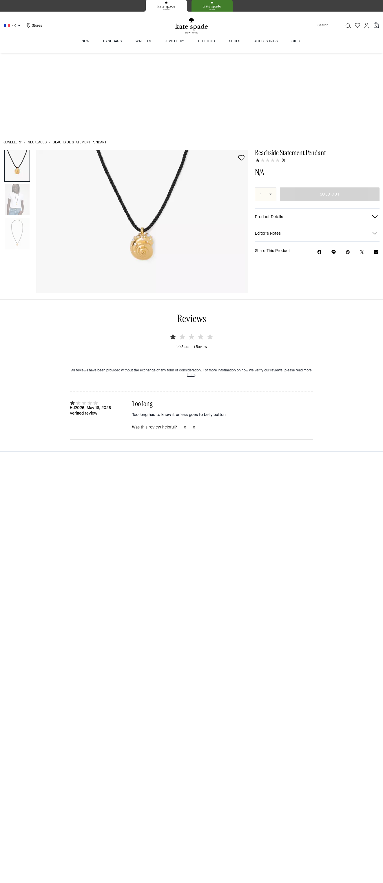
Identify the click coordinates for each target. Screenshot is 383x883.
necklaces (37, 61)
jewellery (12, 61)
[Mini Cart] (376, 25)
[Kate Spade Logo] (191, 26)
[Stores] (33, 25)
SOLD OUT (330, 113)
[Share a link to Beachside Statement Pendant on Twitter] (362, 171)
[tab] (166, 6)
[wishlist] (241, 77)
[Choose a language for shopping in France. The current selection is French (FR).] (13, 25)
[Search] (326, 25)
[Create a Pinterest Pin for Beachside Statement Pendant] (347, 171)
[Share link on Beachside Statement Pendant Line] (333, 171)
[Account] (366, 25)
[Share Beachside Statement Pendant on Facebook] (319, 171)
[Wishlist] (357, 25)
